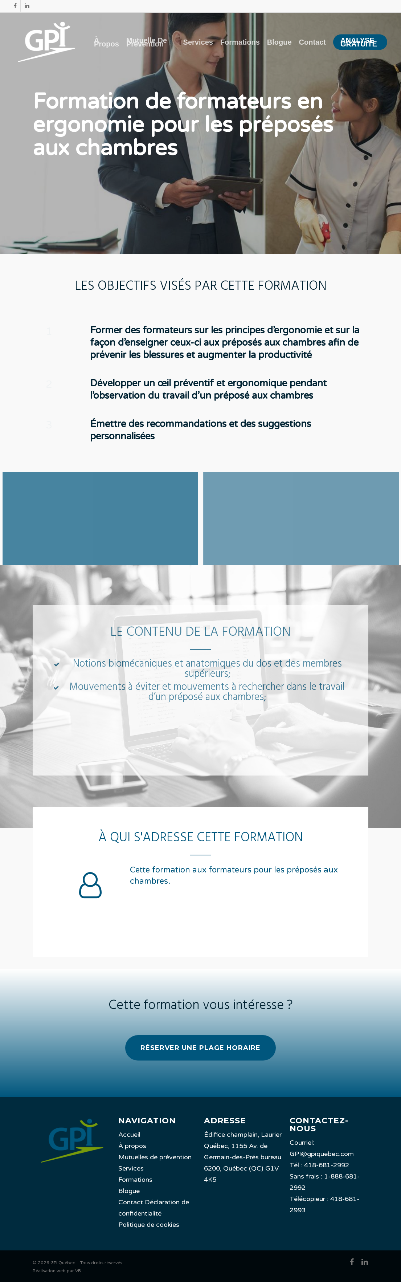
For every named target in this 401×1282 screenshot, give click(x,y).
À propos (132, 1146)
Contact (130, 1202)
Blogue (129, 1191)
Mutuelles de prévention (155, 1157)
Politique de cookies (148, 1225)
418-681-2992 (326, 1165)
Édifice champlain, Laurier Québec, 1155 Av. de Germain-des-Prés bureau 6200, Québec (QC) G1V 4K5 (243, 1157)
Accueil (129, 1135)
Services (131, 1168)
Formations (135, 1180)
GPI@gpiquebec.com (322, 1154)
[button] (200, 1048)
